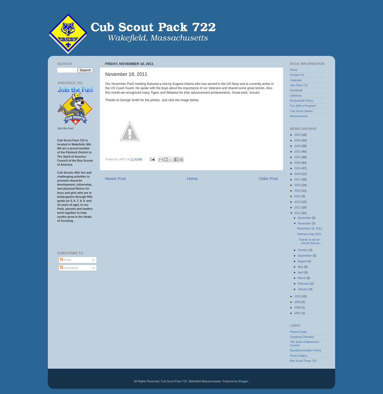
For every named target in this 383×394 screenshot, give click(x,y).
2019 (298, 168)
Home (192, 178)
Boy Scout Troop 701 (303, 360)
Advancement (298, 116)
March (302, 278)
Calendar (296, 80)
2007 (298, 313)
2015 (298, 190)
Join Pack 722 (299, 85)
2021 (298, 157)
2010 (298, 296)
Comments (69, 267)
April (301, 272)
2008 (298, 307)
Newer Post (115, 178)
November (305, 223)
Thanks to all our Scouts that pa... (309, 241)
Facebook (296, 90)
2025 (298, 134)
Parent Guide (298, 331)
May (301, 266)
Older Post (268, 178)
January (303, 289)
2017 (298, 179)
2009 (298, 301)
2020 (298, 162)
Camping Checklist (302, 336)
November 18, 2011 (309, 228)
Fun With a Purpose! (303, 105)
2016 (298, 185)
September (305, 255)
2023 (298, 145)
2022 (298, 151)
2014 (298, 196)
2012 (298, 207)
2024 (298, 140)
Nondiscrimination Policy (305, 350)
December (305, 217)
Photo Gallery (298, 355)
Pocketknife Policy (301, 100)
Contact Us (297, 74)
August (303, 261)
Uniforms (295, 95)
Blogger (243, 381)
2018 (298, 173)
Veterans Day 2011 (309, 234)
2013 (298, 201)
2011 (298, 213)
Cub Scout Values (301, 111)
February (304, 283)
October (303, 250)
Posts (65, 259)
